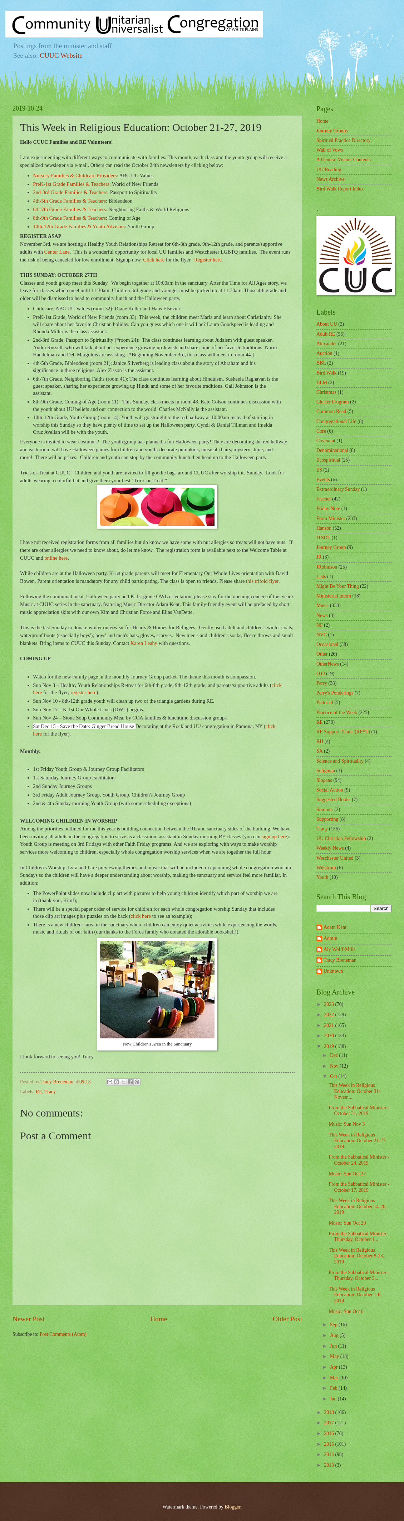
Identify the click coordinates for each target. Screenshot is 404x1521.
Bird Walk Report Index (340, 189)
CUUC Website (61, 55)
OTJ (320, 673)
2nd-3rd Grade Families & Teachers (70, 192)
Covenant (325, 440)
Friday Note (328, 508)
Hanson (323, 528)
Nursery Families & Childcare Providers (75, 175)
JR (319, 557)
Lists (321, 576)
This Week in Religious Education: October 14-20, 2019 (357, 1206)
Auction (324, 353)
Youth (322, 877)
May (335, 1356)
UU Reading (328, 169)
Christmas (326, 392)
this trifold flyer (262, 581)
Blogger (232, 1507)
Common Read (331, 411)
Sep (334, 1324)
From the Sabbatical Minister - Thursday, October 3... (359, 1275)
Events (323, 479)
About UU (326, 324)
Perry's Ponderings (334, 693)
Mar (334, 1377)
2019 (329, 1046)
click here (141, 916)
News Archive (330, 179)
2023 (329, 1004)
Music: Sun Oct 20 (347, 1223)
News (321, 615)
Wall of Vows (329, 150)
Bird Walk (326, 373)
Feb (334, 1388)
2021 (329, 1025)
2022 (329, 1014)
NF (319, 625)
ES (319, 470)
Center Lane (57, 252)
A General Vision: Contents (343, 159)
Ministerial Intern (333, 596)
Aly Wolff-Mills (339, 949)
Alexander (326, 343)
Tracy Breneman (340, 960)
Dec (334, 1055)
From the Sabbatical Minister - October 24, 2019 (359, 1160)
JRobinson (326, 567)
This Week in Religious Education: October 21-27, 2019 (357, 1140)
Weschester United (334, 858)
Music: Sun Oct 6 (346, 1311)
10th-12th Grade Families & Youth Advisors (79, 226)
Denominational (332, 450)
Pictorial (324, 702)
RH (319, 741)
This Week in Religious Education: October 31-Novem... (354, 1091)
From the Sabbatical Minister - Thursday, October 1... (359, 1236)
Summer (324, 809)
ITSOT (323, 537)
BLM (321, 382)
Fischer (323, 499)
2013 (329, 1465)
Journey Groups (332, 130)
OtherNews (327, 664)
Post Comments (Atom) (63, 1334)
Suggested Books (333, 799)
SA (319, 751)
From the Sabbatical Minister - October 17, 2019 (359, 1187)
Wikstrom (326, 867)
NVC (321, 634)
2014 (329, 1454)
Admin (330, 938)
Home (158, 1319)
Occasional (327, 644)
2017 (329, 1422)
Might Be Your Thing (337, 586)
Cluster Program (332, 402)
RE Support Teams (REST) (343, 731)
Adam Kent (335, 927)
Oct (334, 1076)
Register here (208, 260)
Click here (153, 260)
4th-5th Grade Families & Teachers (69, 201)
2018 (329, 1412)
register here (84, 692)
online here (56, 558)
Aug (335, 1335)
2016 (329, 1433)
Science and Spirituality (340, 761)
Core (321, 431)
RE (39, 1091)
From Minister (330, 518)
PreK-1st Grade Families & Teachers (71, 184)
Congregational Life (336, 421)
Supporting (327, 819)
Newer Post (29, 1319)
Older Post (287, 1319)
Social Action (329, 790)
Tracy (50, 1091)
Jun (334, 1346)
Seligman (325, 770)
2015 (329, 1444)
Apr (334, 1367)
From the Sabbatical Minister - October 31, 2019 (359, 1110)
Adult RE (325, 334)
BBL (321, 363)
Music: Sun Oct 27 (347, 1173)
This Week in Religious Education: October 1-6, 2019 (355, 1294)
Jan (334, 1399)
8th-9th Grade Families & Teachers (69, 218)
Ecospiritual (328, 460)
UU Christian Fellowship (341, 838)
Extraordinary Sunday (338, 489)
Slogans (324, 780)
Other (321, 654)
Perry (321, 683)
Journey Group (331, 547)
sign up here (274, 836)
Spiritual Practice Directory (343, 140)
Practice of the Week (336, 712)
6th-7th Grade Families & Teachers (69, 209)
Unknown (333, 971)
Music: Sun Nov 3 (347, 1124)
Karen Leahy (143, 643)
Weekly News (330, 848)
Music (322, 605)
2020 (329, 1035)
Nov (335, 1066)
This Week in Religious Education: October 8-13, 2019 (356, 1256)
